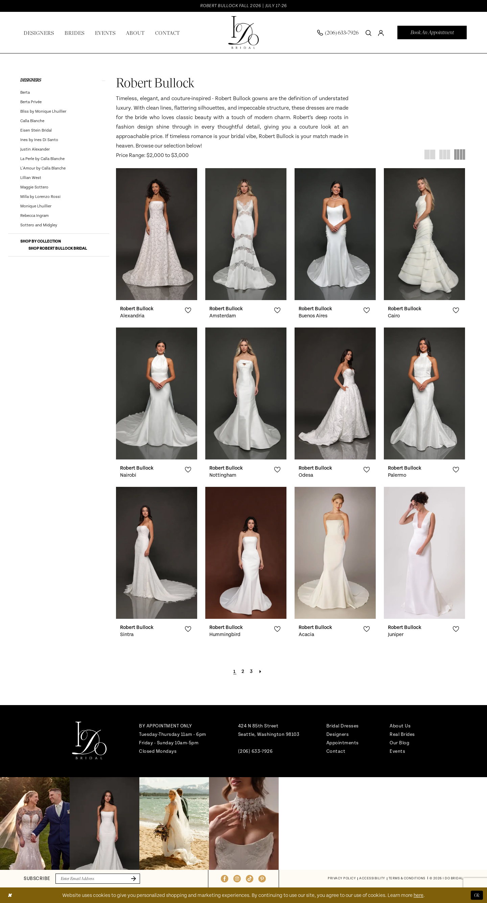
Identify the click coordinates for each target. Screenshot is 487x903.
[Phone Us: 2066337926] (338, 33)
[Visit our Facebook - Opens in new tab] (224, 878)
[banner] (243, 32)
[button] (381, 32)
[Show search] (368, 32)
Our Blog (399, 742)
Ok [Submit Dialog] (477, 895)
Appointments (342, 742)
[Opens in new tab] (35, 823)
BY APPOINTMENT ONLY (165, 725)
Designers (337, 734)
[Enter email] (97, 879)
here (418, 895)
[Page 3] (251, 672)
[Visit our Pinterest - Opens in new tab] (262, 878)
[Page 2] (243, 672)
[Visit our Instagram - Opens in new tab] (237, 878)
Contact (336, 751)
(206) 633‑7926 (255, 751)
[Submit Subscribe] (132, 879)
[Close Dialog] (9, 895)
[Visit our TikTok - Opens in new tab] (249, 878)
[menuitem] (338, 33)
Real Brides (402, 734)
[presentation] (156, 234)
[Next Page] (260, 672)
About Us (400, 725)
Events (397, 751)
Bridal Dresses (342, 725)
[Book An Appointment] (432, 33)
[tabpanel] (35, 823)
